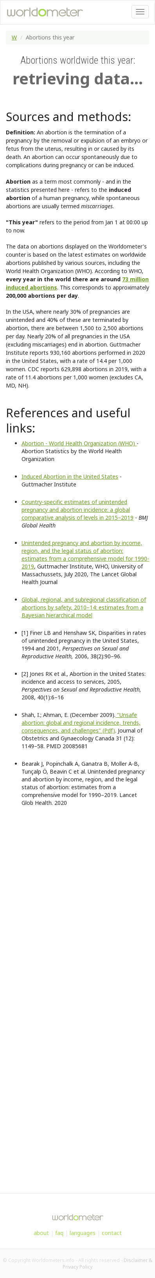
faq (59, 1233)
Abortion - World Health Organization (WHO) (79, 443)
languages (83, 1233)
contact (112, 1233)
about (41, 1233)
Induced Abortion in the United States (70, 476)
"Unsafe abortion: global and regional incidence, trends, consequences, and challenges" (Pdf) (81, 722)
